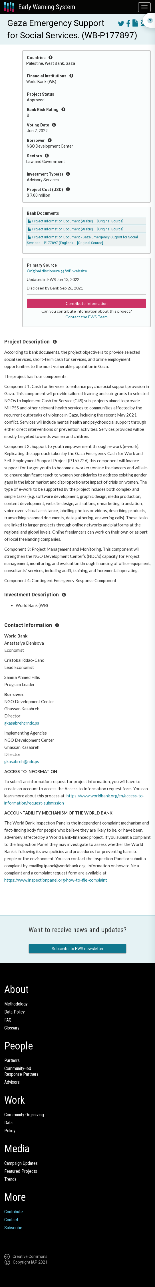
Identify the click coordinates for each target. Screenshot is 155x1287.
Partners (12, 1060)
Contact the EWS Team (86, 316)
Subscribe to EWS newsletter (78, 948)
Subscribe (13, 1227)
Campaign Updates (21, 1163)
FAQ (7, 1020)
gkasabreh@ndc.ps (21, 723)
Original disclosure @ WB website (57, 270)
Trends (10, 1179)
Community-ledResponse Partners (21, 1071)
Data (8, 1122)
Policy (9, 1130)
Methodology (16, 1004)
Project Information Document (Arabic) (60, 221)
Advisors (12, 1082)
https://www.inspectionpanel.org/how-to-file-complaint (55, 880)
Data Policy (14, 1012)
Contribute (13, 1211)
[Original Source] (110, 221)
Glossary (11, 1028)
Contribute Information (87, 303)
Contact (11, 1219)
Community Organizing (24, 1114)
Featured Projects (20, 1171)
